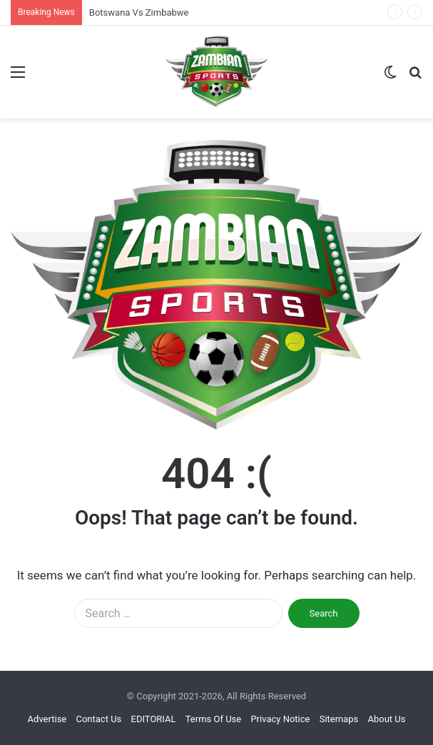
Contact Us (98, 719)
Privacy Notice (280, 719)
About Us (386, 719)
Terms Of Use (213, 719)
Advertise (47, 719)
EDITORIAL (153, 719)
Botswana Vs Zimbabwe (139, 12)
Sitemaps (339, 719)
